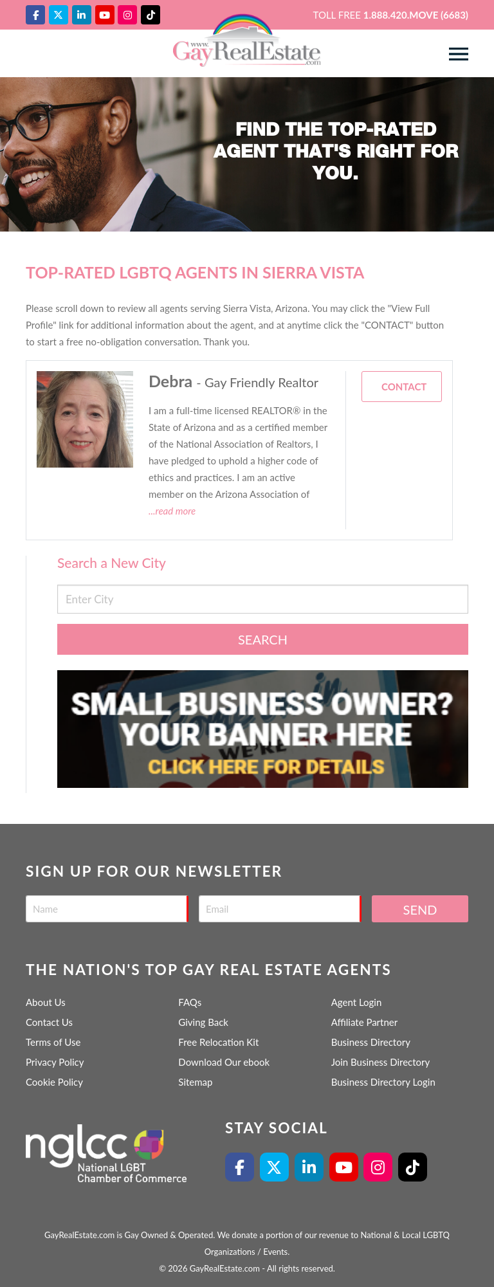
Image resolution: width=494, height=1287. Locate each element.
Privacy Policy (55, 1062)
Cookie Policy (54, 1082)
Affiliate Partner (364, 1022)
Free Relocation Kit (218, 1042)
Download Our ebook (224, 1062)
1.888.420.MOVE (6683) (415, 15)
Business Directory (370, 1042)
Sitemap (195, 1082)
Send (420, 909)
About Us (46, 1002)
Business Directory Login (383, 1082)
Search (263, 639)
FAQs (189, 1002)
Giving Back (203, 1022)
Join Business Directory (380, 1062)
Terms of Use (53, 1042)
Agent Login (356, 1002)
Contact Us (49, 1022)
